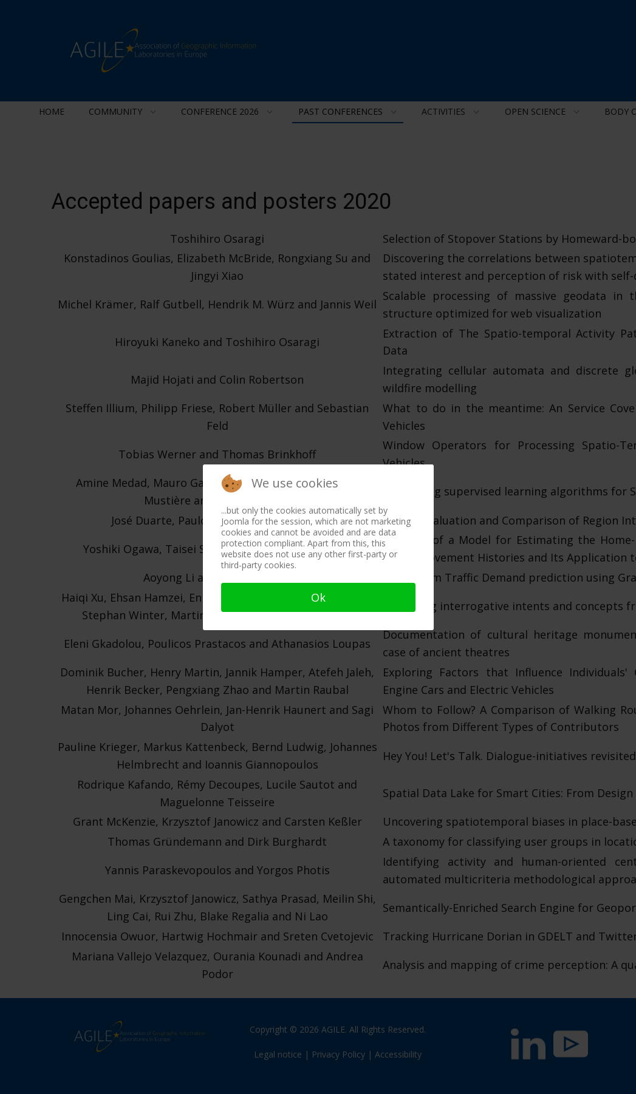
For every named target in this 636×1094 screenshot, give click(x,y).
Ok (318, 597)
